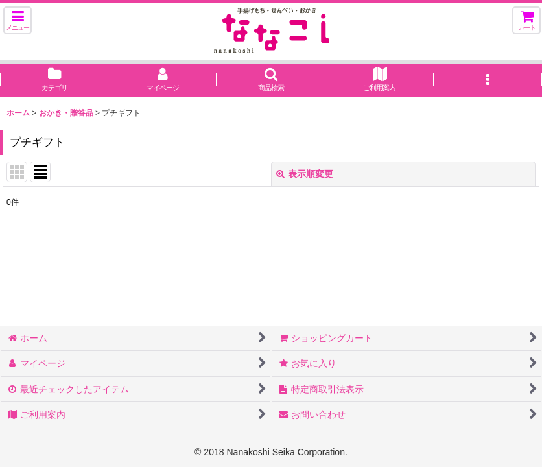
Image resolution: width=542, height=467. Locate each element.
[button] (17, 20)
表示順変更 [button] (304, 174)
